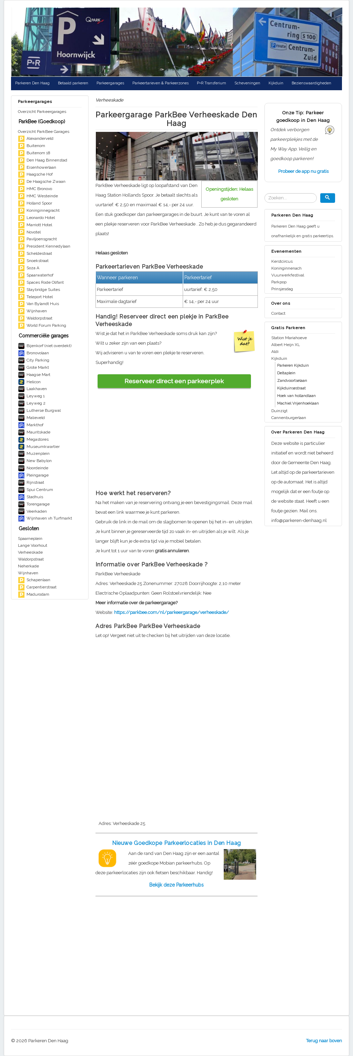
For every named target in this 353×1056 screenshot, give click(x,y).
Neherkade (28, 566)
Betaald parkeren (73, 83)
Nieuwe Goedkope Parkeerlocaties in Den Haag (176, 843)
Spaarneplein (30, 538)
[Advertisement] (176, 436)
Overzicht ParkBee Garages (43, 131)
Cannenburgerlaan (288, 417)
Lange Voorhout (32, 545)
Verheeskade (30, 552)
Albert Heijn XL (285, 344)
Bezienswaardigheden (311, 83)
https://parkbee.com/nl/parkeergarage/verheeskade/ (171, 612)
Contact (278, 313)
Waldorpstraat (31, 559)
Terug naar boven (324, 1040)
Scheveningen (247, 83)
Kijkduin (276, 83)
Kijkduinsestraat (291, 388)
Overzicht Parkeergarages (42, 111)
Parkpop (278, 282)
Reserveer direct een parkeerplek (174, 381)
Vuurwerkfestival (287, 275)
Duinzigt (279, 410)
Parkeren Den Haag (32, 83)
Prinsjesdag (282, 288)
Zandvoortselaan (292, 380)
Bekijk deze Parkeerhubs (176, 885)
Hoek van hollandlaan (296, 396)
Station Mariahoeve (289, 337)
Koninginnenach (286, 268)
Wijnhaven (28, 573)
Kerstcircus (282, 261)
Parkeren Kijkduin (293, 365)
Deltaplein (286, 373)
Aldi (275, 351)
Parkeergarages (110, 83)
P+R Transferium (211, 83)
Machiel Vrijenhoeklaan (298, 403)
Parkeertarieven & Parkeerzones (160, 83)
